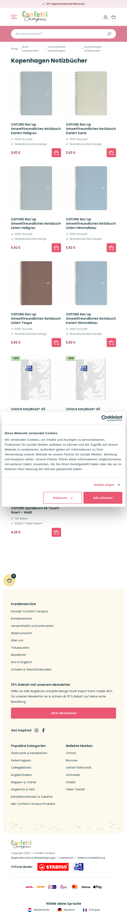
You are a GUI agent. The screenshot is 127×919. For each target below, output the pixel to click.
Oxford (71, 753)
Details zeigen (104, 484)
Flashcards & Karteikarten (29, 753)
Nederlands (38, 910)
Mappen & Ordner (23, 782)
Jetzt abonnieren (64, 713)
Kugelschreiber (21, 775)
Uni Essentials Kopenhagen (57, 48)
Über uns (17, 640)
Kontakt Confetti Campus (29, 611)
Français (91, 910)
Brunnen (72, 760)
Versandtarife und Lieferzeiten (32, 626)
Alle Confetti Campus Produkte (33, 804)
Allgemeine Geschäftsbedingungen (33, 857)
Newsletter (18, 655)
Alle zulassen (103, 497)
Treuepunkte (20, 648)
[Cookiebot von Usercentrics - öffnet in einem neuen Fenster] (104, 418)
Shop (14, 49)
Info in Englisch (21, 662)
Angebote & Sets (23, 789)
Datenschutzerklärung (91, 857)
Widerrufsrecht (21, 633)
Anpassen (62, 497)
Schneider (73, 775)
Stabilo (71, 782)
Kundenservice (21, 619)
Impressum (66, 857)
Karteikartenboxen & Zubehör (32, 797)
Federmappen (21, 760)
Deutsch (65, 910)
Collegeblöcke (21, 768)
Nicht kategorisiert (30, 48)
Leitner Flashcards (78, 768)
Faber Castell (75, 789)
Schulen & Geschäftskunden (31, 670)
